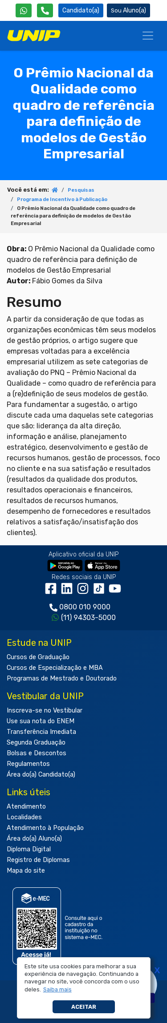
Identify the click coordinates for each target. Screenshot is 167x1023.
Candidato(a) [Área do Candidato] (80, 10)
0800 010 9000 (84, 607)
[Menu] (148, 35)
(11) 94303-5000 (88, 617)
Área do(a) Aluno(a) (34, 838)
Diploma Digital (29, 849)
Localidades (24, 817)
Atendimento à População (45, 828)
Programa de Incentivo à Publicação (62, 199)
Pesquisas (81, 190)
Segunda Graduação (36, 742)
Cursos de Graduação (38, 657)
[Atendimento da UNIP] (45, 10)
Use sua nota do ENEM (40, 721)
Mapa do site (26, 870)
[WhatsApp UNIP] (24, 10)
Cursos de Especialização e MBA (55, 668)
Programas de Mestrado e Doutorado (62, 678)
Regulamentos (28, 764)
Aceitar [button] (83, 1006)
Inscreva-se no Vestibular (44, 710)
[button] (57, 989)
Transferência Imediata (41, 732)
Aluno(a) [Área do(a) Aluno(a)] (128, 10)
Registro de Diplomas (38, 860)
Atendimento (26, 806)
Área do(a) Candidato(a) (41, 774)
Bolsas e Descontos (36, 753)
